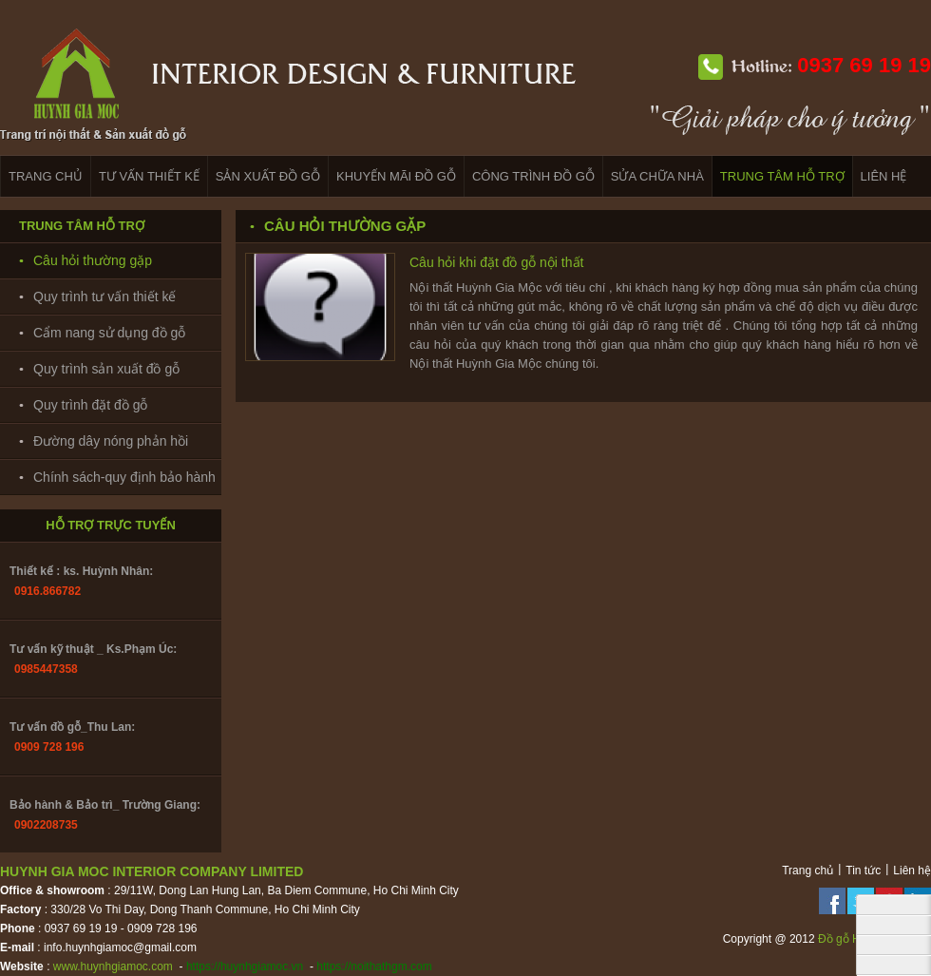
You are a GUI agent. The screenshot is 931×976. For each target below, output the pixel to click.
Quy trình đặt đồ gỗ (90, 404)
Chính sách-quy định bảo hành (124, 477)
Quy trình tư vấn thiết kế (105, 296)
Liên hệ (912, 870)
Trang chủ (807, 870)
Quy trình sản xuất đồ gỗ (106, 368)
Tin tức (863, 870)
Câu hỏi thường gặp (92, 260)
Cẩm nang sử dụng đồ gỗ (109, 332)
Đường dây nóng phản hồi (110, 441)
